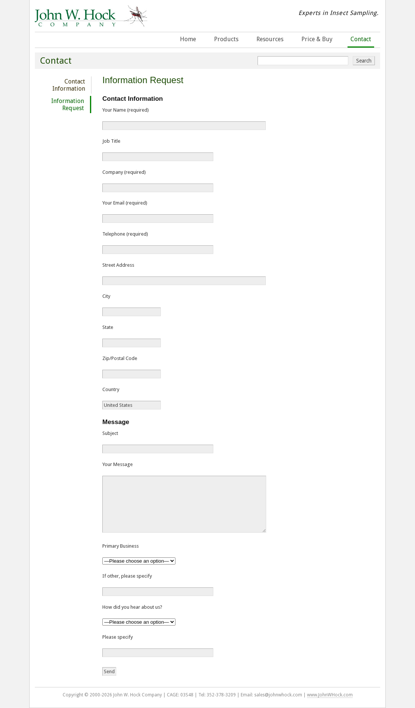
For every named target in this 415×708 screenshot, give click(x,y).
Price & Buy (317, 39)
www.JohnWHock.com (330, 695)
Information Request (67, 104)
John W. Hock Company (91, 22)
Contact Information (68, 85)
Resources (269, 39)
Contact (361, 39)
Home (188, 39)
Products (226, 39)
